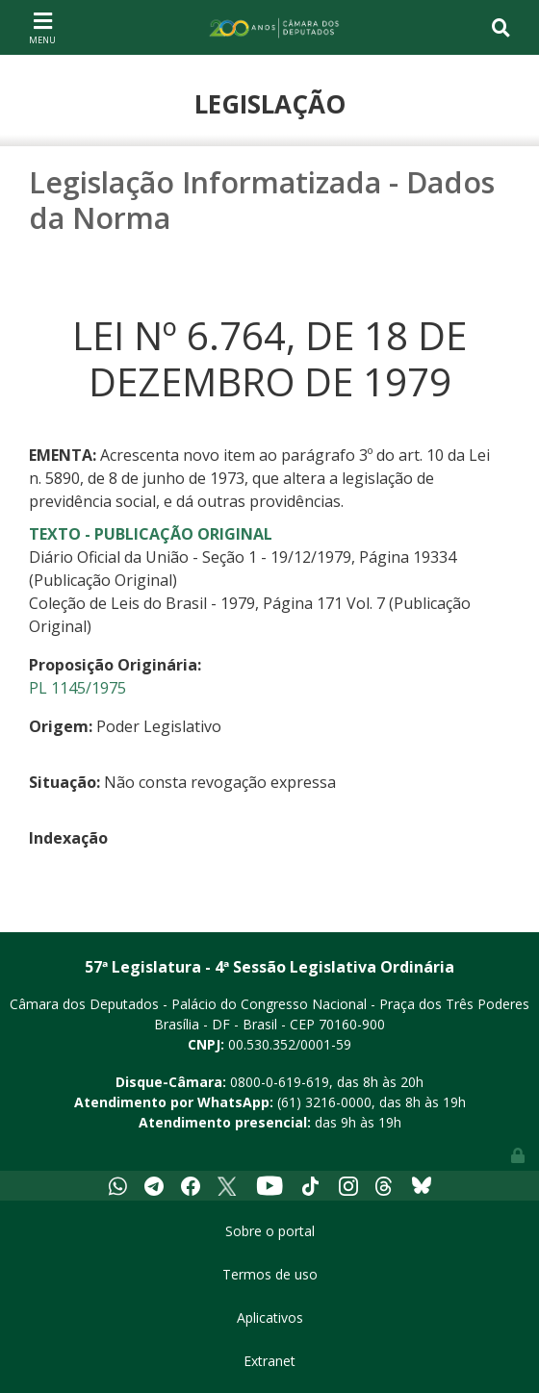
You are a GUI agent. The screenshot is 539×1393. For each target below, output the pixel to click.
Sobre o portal (270, 1231)
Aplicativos (270, 1317)
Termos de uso (270, 1274)
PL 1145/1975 (77, 687)
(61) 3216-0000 (324, 1102)
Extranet (269, 1361)
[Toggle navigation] (42, 27)
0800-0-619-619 (279, 1082)
